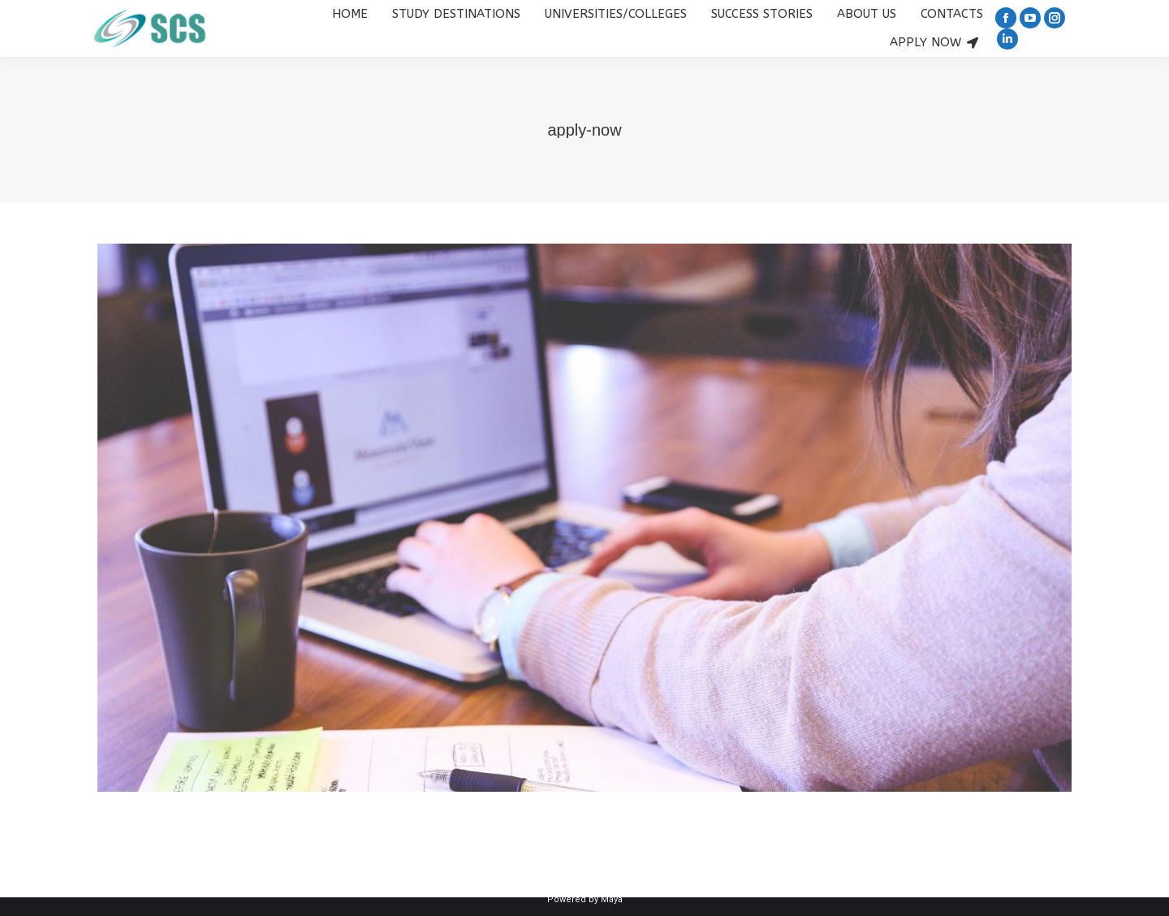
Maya (612, 899)
